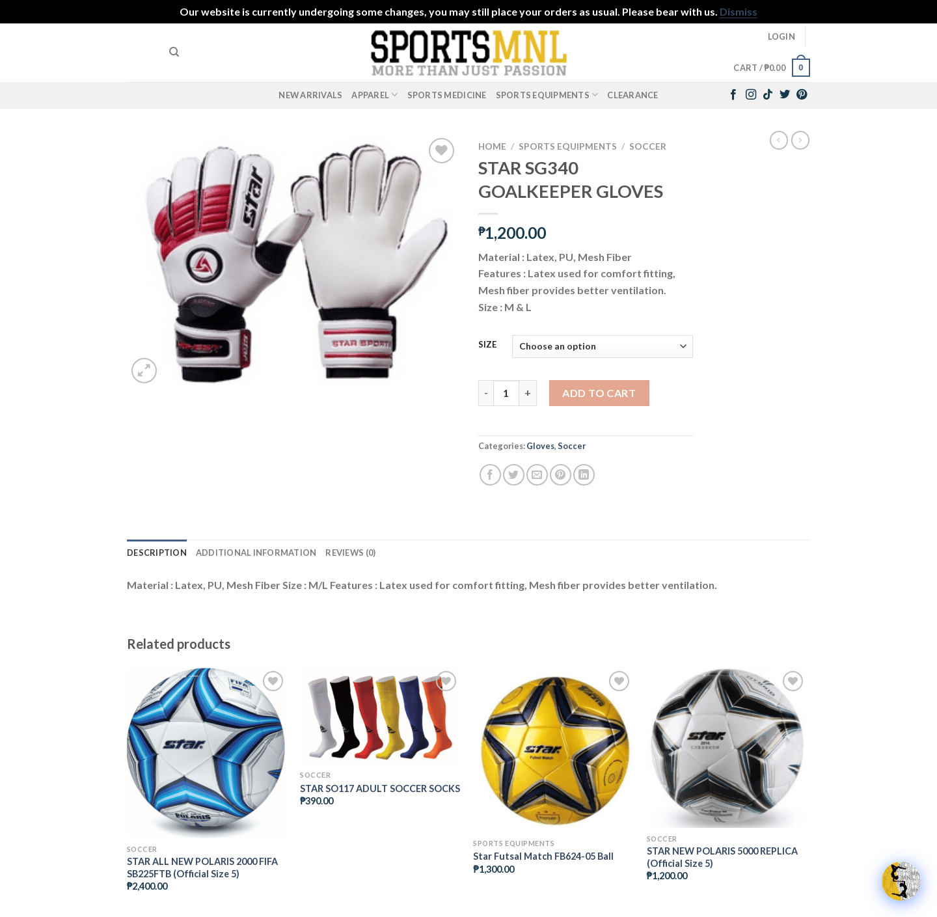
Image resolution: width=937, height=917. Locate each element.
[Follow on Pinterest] (801, 95)
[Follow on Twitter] (785, 95)
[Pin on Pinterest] (560, 475)
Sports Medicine (447, 95)
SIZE (487, 344)
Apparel (374, 95)
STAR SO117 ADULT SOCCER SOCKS (380, 788)
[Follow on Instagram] (751, 95)
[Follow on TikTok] (768, 95)
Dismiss (738, 11)
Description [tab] (157, 552)
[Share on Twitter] (513, 475)
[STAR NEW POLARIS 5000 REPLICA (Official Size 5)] (727, 748)
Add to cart (599, 393)
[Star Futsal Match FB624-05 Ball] (553, 750)
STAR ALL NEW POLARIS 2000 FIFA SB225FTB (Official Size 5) (202, 867)
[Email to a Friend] (537, 475)
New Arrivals (310, 95)
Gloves (540, 446)
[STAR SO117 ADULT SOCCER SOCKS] (380, 716)
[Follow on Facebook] (733, 95)
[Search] (174, 52)
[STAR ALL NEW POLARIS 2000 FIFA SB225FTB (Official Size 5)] (207, 753)
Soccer (647, 146)
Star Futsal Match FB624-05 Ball (543, 856)
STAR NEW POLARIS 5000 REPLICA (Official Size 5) (722, 857)
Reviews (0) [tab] (350, 552)
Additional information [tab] (256, 552)
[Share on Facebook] (490, 475)
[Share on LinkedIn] (584, 475)
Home (492, 146)
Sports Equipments (547, 95)
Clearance (632, 95)
